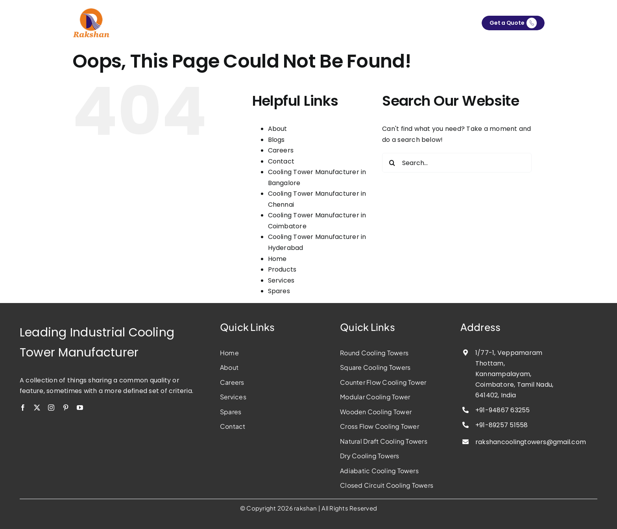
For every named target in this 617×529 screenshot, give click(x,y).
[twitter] (37, 407)
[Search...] (457, 163)
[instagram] (51, 407)
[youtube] (80, 407)
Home (277, 258)
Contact (281, 161)
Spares (279, 291)
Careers (281, 150)
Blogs (276, 139)
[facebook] (23, 407)
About (277, 129)
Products (282, 269)
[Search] (392, 163)
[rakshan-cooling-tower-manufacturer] (92, 10)
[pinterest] (66, 407)
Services (281, 280)
